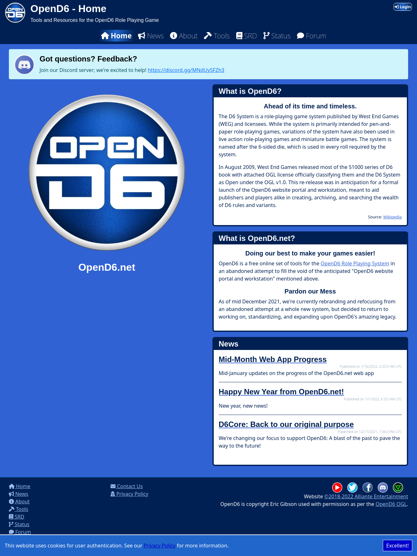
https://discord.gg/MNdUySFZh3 (186, 70)
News (151, 36)
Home (116, 36)
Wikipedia (392, 217)
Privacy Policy (159, 545)
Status (277, 36)
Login (403, 7)
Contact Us (127, 486)
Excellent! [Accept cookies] (397, 545)
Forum (311, 36)
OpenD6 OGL (391, 504)
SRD (246, 36)
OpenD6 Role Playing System (355, 263)
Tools (217, 36)
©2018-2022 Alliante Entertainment (366, 496)
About (184, 36)
